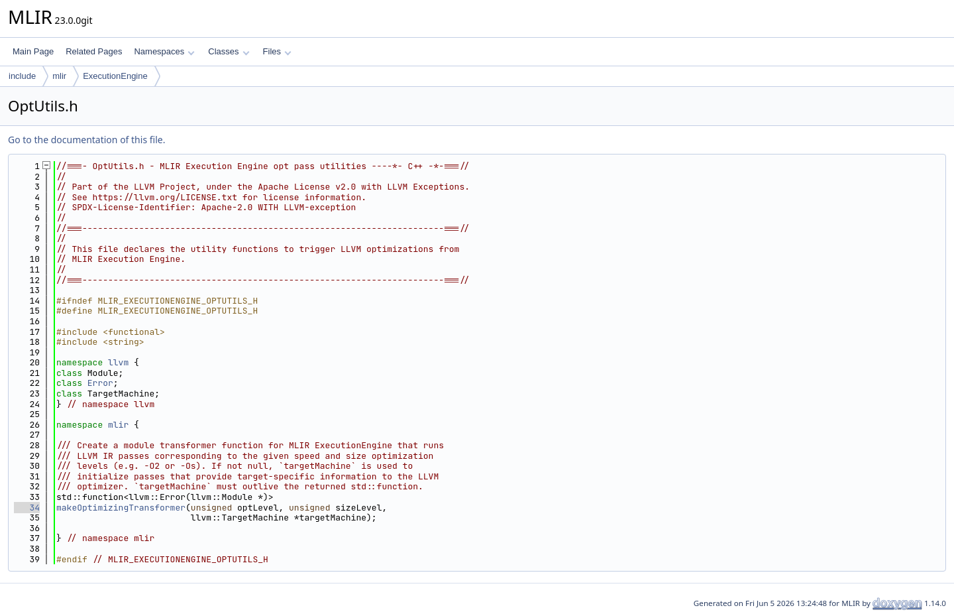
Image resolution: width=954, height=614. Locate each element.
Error (100, 383)
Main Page (33, 51)
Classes (228, 51)
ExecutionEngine (115, 76)
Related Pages (94, 51)
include (22, 76)
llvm (118, 362)
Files (277, 51)
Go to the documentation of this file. (86, 139)
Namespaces (164, 51)
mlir (59, 76)
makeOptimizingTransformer (121, 507)
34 (27, 507)
